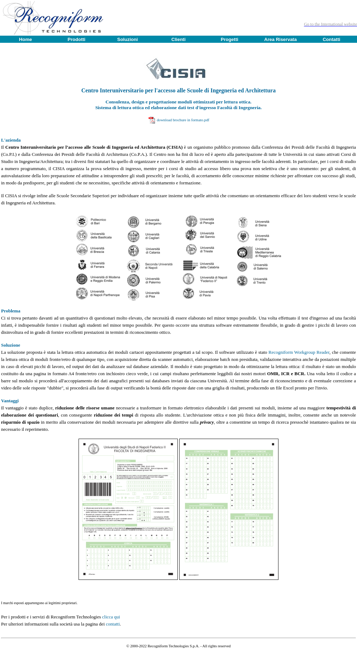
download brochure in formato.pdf (183, 120)
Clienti (178, 39)
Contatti (331, 39)
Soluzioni (127, 39)
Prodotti (76, 39)
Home (25, 39)
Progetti (229, 39)
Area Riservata (280, 39)
